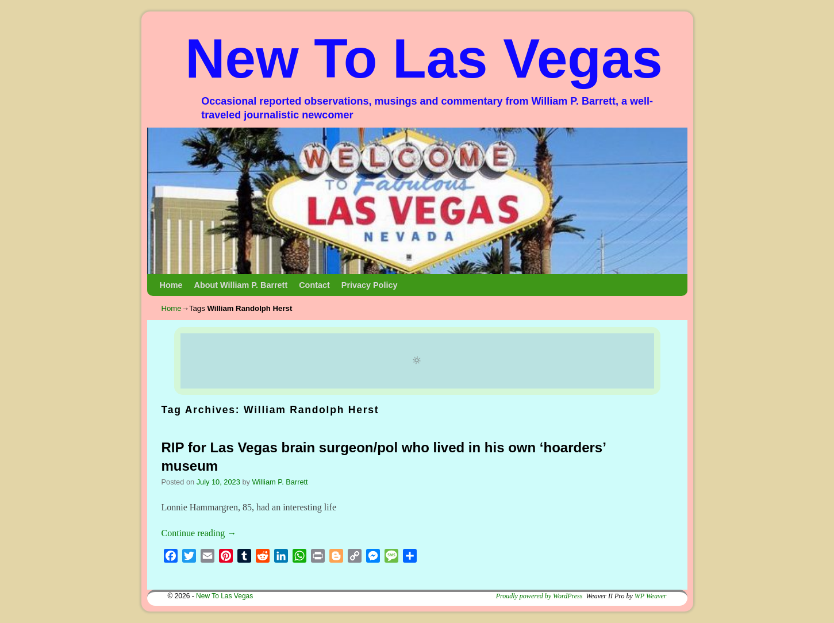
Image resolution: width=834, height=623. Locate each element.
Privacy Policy (369, 285)
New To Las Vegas (424, 58)
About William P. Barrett (240, 285)
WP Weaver (651, 596)
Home (171, 285)
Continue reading (199, 533)
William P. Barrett (280, 482)
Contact (314, 285)
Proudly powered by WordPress (539, 596)
